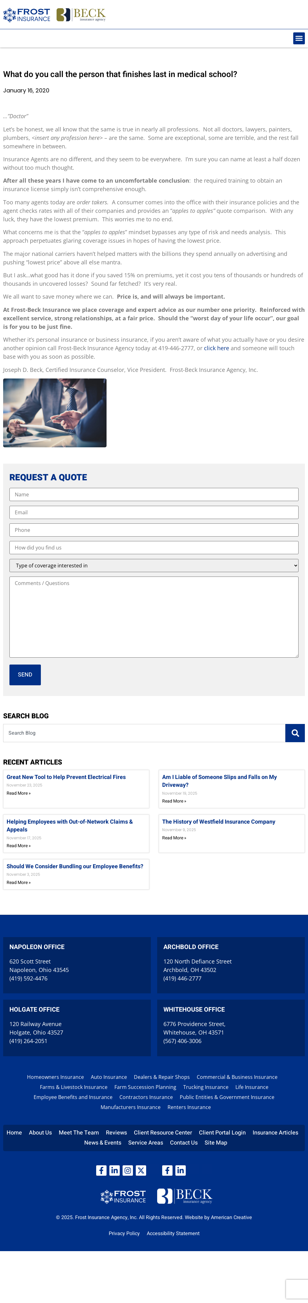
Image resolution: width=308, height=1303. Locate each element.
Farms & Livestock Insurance (73, 1087)
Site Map (216, 1143)
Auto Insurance (109, 1077)
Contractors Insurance (146, 1097)
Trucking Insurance (205, 1087)
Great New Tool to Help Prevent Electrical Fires (66, 777)
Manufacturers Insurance (131, 1107)
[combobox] (144, 733)
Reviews (116, 1133)
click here (216, 348)
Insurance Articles (275, 1133)
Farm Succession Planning (145, 1087)
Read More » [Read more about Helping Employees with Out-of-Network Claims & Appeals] (19, 845)
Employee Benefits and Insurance (73, 1097)
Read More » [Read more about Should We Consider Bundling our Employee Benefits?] (19, 882)
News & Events (102, 1143)
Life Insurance (251, 1087)
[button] (299, 38)
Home (14, 1133)
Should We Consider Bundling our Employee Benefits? (75, 866)
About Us (40, 1133)
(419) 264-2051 (28, 1041)
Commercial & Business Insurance (237, 1077)
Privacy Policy (124, 1233)
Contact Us (184, 1143)
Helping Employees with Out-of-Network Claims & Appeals (70, 826)
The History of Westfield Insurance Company (218, 822)
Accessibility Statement (173, 1233)
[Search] (295, 733)
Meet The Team (79, 1133)
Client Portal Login (222, 1133)
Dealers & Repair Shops (162, 1077)
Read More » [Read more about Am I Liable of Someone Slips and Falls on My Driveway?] (174, 801)
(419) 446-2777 (182, 978)
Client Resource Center (163, 1133)
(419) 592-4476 (28, 978)
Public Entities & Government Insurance (227, 1097)
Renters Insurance (189, 1107)
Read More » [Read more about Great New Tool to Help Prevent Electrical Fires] (19, 793)
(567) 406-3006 (182, 1041)
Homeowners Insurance (55, 1077)
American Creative (231, 1217)
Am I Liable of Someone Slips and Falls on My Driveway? (219, 781)
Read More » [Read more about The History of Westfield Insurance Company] (174, 838)
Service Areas (145, 1143)
